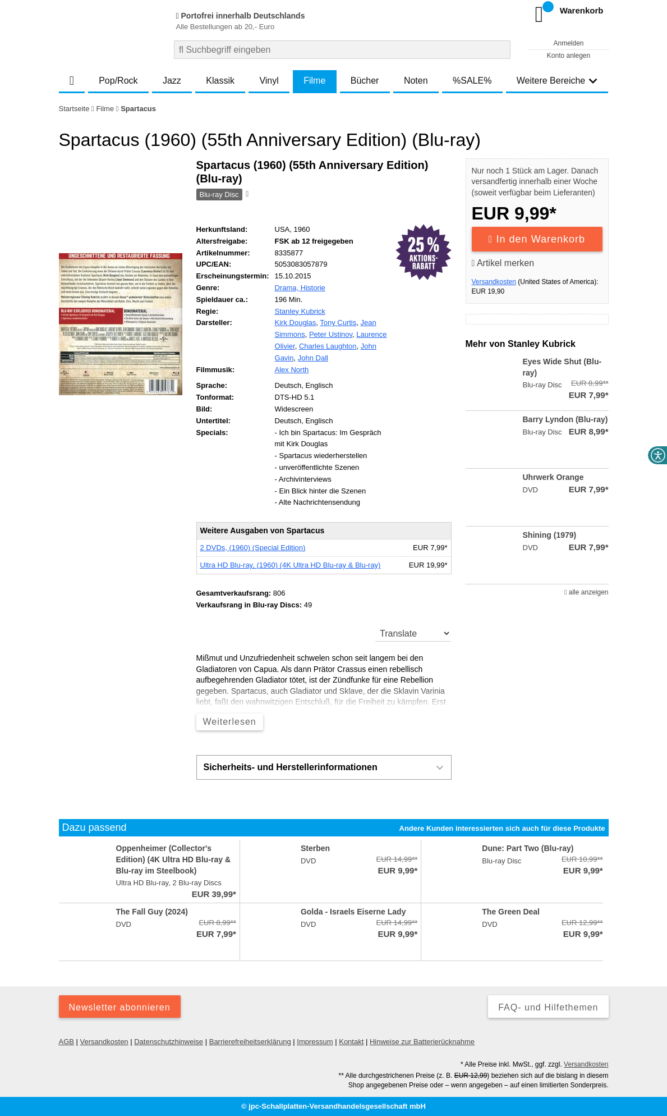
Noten (416, 80)
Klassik (220, 80)
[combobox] (342, 49)
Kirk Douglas (295, 322)
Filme (314, 80)
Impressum (315, 1041)
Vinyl (268, 80)
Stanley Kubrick (300, 311)
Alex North (292, 369)
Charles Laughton (328, 346)
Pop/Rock (118, 80)
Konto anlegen (568, 56)
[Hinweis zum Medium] (246, 195)
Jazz (172, 80)
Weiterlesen (229, 721)
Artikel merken (503, 263)
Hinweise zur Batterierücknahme (422, 1041)
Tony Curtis (338, 322)
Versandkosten (494, 282)
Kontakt (351, 1041)
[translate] (413, 633)
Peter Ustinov (330, 334)
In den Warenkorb (537, 239)
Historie (313, 287)
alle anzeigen (586, 592)
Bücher (365, 80)
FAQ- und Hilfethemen (548, 1007)
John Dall (313, 358)
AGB (66, 1041)
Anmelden (568, 43)
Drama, (288, 287)
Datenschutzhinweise (168, 1041)
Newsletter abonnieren (120, 1007)
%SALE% (472, 80)
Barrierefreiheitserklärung (250, 1041)
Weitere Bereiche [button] (557, 80)
